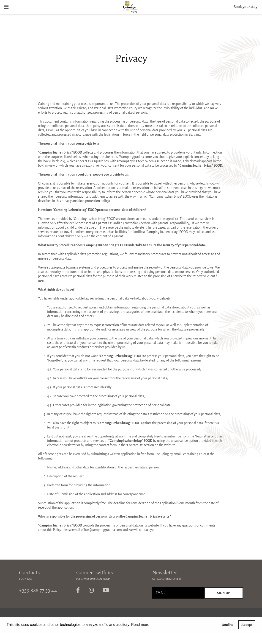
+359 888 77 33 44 (38, 590)
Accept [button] (246, 625)
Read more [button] (140, 625)
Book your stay (245, 7)
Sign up (223, 593)
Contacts (29, 572)
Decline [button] (227, 625)
